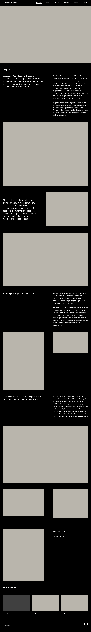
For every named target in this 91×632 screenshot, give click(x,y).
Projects (39, 2)
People (48, 2)
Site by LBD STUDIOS (7, 625)
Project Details (59, 531)
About (57, 2)
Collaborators (58, 536)
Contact (86, 2)
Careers (76, 2)
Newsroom (66, 2)
